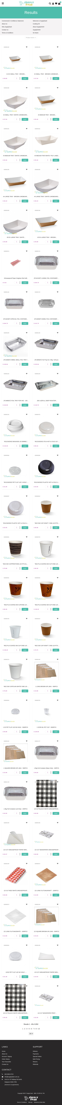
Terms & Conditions (7, 33)
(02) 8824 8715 (7, 1074)
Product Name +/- (31, 37)
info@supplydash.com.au (10, 1077)
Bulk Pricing (36, 1059)
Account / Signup (7, 1056)
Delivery (35, 1051)
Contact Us (5, 30)
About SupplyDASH (38, 27)
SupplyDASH (37, 30)
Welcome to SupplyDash (40, 21)
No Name (35, 33)
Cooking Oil (36, 24)
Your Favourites (6, 1061)
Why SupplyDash (7, 27)
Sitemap (30, 1102)
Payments (36, 1054)
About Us (4, 24)
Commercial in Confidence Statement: (13, 21)
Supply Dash (30, 1093)
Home (3, 1051)
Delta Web (42, 1102)
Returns (35, 1061)
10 (39, 1029)
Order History (6, 1059)
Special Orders (37, 1056)
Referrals (35, 1064)
